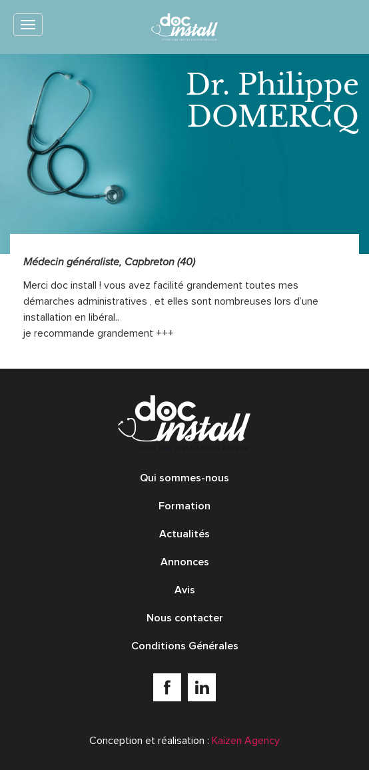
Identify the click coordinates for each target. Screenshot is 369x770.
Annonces (185, 562)
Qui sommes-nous (184, 478)
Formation (184, 506)
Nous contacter (185, 618)
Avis (185, 590)
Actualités (184, 534)
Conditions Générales (184, 646)
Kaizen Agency (246, 740)
